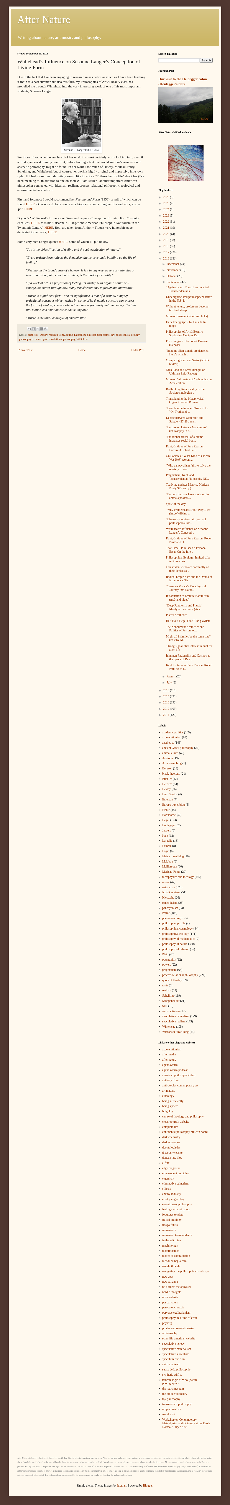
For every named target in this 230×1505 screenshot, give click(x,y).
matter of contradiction (176, 1255)
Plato (165, 954)
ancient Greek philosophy (178, 747)
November (173, 270)
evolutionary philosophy (177, 1204)
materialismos (170, 1250)
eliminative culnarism (175, 1183)
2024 (166, 209)
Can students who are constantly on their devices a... (187, 568)
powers (166, 964)
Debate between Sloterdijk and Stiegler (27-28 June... (184, 419)
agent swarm (170, 1064)
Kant (165, 835)
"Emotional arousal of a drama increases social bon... (184, 438)
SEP (165, 1006)
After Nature (43, 19)
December (173, 264)
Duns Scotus (169, 794)
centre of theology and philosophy (183, 1116)
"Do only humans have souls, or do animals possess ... (187, 496)
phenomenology (172, 918)
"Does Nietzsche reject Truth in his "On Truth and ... (187, 410)
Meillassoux (169, 866)
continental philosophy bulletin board (185, 1132)
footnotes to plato (173, 1214)
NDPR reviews (171, 892)
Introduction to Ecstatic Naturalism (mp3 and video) (187, 597)
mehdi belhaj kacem (174, 1261)
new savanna (170, 1281)
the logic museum (173, 1388)
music (69, 334)
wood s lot (168, 1414)
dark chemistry (171, 1137)
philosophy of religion (175, 949)
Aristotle (167, 758)
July (169, 682)
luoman (121, 1485)
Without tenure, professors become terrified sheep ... (187, 308)
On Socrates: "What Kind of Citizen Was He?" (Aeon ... (188, 457)
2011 (166, 714)
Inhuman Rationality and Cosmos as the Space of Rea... (188, 657)
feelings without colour (176, 1209)
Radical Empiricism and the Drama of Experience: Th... (189, 578)
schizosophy (169, 1333)
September (173, 282)
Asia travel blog (172, 763)
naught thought (171, 1266)
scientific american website (178, 1338)
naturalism (80, 334)
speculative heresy (173, 1343)
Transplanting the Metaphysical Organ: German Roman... (185, 400)
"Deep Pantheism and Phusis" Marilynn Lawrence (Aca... (184, 607)
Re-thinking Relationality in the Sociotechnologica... (185, 391)
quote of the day (176, 504)
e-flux (165, 1163)
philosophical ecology (128, 334)
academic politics (173, 732)
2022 (166, 221)
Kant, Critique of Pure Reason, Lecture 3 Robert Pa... (185, 448)
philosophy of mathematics (178, 938)
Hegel (165, 820)
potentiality (169, 959)
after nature (169, 1059)
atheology (168, 1096)
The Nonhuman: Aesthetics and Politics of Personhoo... (185, 628)
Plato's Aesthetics (176, 615)
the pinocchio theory (174, 1393)
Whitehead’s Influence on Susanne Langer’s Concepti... (187, 530)
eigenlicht (168, 1178)
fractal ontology (172, 1219)
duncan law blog (172, 1157)
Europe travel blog (173, 804)
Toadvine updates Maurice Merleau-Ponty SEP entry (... (188, 486)
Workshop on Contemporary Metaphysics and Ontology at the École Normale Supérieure (186, 1423)
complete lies (170, 1127)
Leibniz (167, 846)
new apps (168, 1276)
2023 (166, 215)
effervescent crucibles (175, 1173)
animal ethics (170, 753)
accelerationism (171, 737)
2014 (166, 696)
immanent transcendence (177, 1235)
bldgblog (167, 1111)
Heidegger (168, 825)
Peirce (166, 913)
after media (169, 1054)
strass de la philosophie (176, 1369)
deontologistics (171, 1147)
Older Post (138, 350)
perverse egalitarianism (176, 1312)
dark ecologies (171, 1142)
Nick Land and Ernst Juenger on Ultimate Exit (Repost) (185, 371)
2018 (166, 246)
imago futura (170, 1225)
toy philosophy (171, 1399)
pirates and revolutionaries (178, 1328)
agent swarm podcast (175, 1070)
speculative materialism (176, 1349)
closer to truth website (175, 1121)
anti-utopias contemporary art (180, 1085)
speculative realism (174, 1021)
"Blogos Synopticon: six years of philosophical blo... (186, 521)
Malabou (167, 861)
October (172, 276)
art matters (168, 1090)
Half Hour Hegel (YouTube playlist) (188, 621)
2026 (166, 197)
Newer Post (25, 350)
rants (165, 985)
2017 (166, 252)
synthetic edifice (172, 1374)
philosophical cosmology (100, 334)
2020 (166, 234)
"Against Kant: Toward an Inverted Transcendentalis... (187, 289)
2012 (166, 708)
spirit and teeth (171, 1364)
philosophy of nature (30, 339)
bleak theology (171, 773)
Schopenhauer (170, 1000)
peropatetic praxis (173, 1307)
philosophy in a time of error (179, 1317)
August (171, 676)
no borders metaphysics (176, 1286)
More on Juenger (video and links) (187, 316)
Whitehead (82, 339)
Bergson (167, 768)
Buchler (167, 778)
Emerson (167, 799)
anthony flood (170, 1080)
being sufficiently (173, 1101)
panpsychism (170, 908)
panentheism (170, 902)
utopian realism (171, 1409)
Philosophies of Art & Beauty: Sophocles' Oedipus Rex (184, 333)
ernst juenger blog (173, 1199)
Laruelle (167, 840)
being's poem (170, 1106)
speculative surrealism (175, 1354)
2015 (166, 690)
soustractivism (171, 1011)
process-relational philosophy (59, 339)
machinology (170, 1245)
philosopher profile (174, 923)
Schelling (168, 995)
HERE (30, 204)
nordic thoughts (171, 1292)
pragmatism (169, 969)
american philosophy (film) (179, 1075)
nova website (170, 1297)
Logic (165, 851)
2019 (166, 240)
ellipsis (166, 1188)
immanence (169, 1230)
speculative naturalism (176, 1016)
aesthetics (33, 334)
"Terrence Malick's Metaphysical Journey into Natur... (186, 588)
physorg (167, 1323)
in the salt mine (171, 1240)
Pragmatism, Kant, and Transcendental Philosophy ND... (188, 476)
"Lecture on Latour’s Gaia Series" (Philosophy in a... (186, 429)
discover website (172, 1152)
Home (82, 350)
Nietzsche (168, 897)
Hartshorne (169, 815)
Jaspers (166, 830)
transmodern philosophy (177, 1404)
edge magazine (171, 1168)
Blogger (148, 1485)
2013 (166, 702)
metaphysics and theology (178, 877)
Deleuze (167, 784)
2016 (166, 258)
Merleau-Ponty (57, 334)
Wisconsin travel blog (175, 1031)
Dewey (43, 334)
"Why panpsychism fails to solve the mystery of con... (188, 467)
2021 (166, 227)
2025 (166, 203)
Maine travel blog (173, 856)
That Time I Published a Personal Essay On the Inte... (186, 549)
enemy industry (171, 1194)
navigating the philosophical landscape (185, 1271)
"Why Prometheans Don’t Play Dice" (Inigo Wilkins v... (188, 511)
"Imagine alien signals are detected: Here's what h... (187, 352)
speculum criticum (173, 1359)
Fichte (166, 810)
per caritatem (170, 1302)
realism (166, 990)
